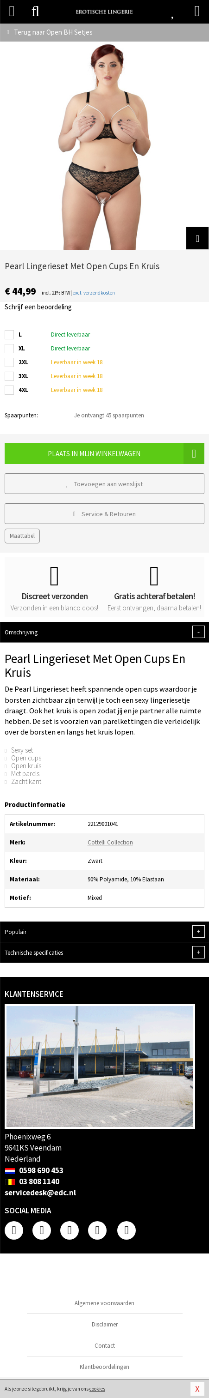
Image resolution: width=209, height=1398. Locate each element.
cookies (97, 1389)
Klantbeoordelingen (104, 1367)
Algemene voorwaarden (104, 1303)
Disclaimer (105, 1324)
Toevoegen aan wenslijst (104, 484)
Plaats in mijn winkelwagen (126, 453)
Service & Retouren (104, 514)
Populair (104, 931)
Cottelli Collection (110, 842)
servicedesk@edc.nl (40, 1192)
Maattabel (22, 536)
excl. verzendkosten (94, 292)
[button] (197, 238)
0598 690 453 (34, 1170)
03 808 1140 (32, 1181)
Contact (105, 1346)
